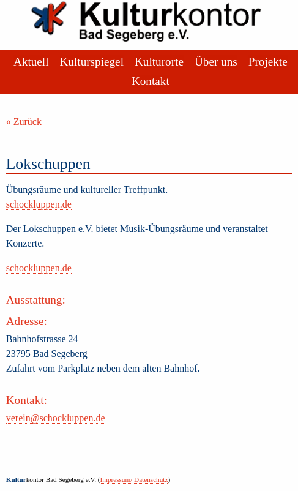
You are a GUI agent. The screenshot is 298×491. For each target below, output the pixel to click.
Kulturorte (159, 61)
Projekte (268, 61)
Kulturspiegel (92, 61)
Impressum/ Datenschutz (134, 479)
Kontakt (150, 81)
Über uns (216, 61)
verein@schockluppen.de (55, 418)
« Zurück (24, 121)
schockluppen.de (39, 204)
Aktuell (31, 61)
